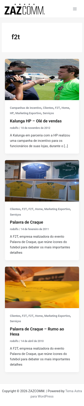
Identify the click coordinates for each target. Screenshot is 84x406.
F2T (57, 107)
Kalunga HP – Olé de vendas (36, 121)
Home (65, 107)
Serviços (48, 113)
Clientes (48, 107)
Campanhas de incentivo (25, 107)
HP (12, 113)
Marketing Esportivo (28, 113)
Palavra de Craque (26, 222)
